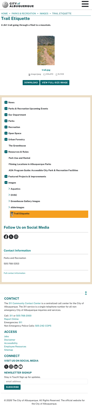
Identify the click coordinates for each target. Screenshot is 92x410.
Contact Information (17, 250)
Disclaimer (9, 339)
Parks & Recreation (24, 13)
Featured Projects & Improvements (27, 176)
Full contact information (14, 273)
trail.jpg (46, 70)
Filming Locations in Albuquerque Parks (30, 164)
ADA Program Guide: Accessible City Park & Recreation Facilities (43, 170)
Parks (11, 121)
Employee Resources (15, 346)
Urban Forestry (16, 139)
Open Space (14, 133)
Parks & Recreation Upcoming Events (28, 108)
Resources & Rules (18, 152)
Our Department (17, 114)
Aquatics (15, 189)
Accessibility (11, 343)
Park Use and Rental (19, 158)
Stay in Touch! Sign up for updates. (22, 377)
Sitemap (8, 350)
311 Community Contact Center (25, 303)
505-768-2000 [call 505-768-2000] (23, 315)
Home (4, 13)
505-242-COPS (43, 325)
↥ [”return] (86, 293)
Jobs (6, 336)
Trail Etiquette (20, 214)
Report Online (11, 319)
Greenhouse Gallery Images (25, 201)
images (44, 13)
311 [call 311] (11, 315)
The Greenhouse (17, 145)
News (11, 102)
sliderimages (17, 207)
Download (31, 82)
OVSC (14, 195)
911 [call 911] (20, 322)
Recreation (14, 127)
